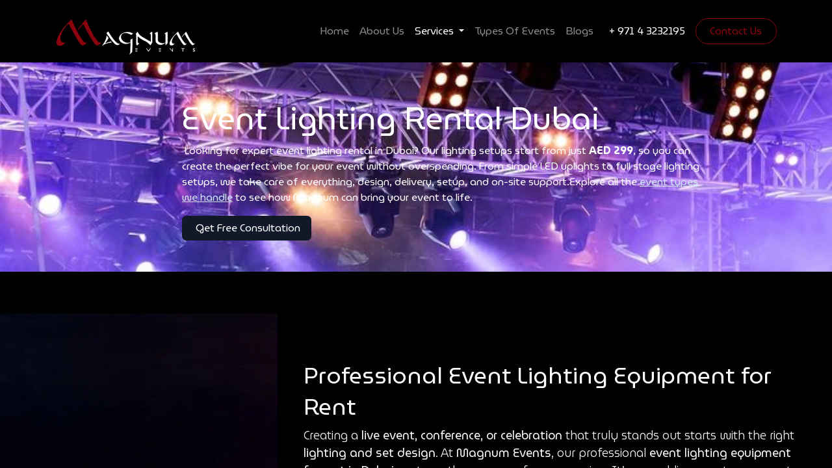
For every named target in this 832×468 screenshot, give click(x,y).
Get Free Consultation (246, 228)
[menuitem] (334, 31)
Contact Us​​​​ (736, 31)
